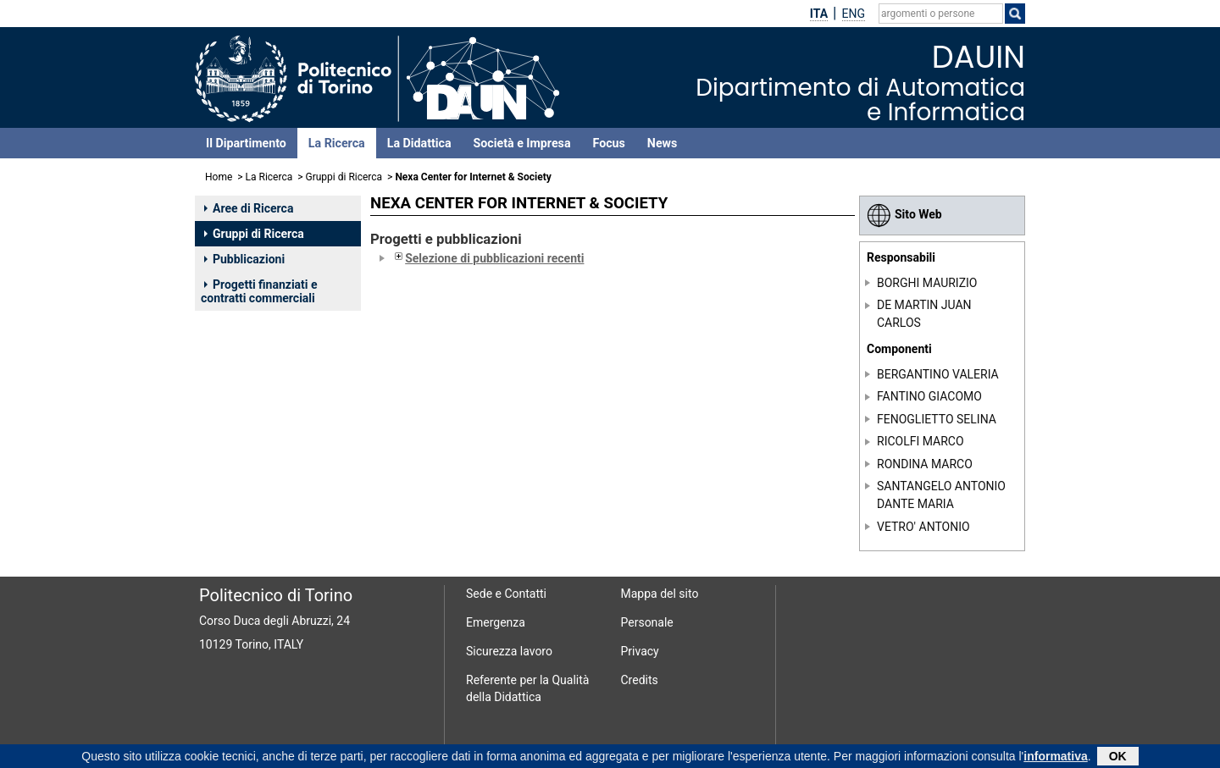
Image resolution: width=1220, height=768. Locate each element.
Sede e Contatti (506, 593)
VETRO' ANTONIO (923, 526)
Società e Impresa (522, 143)
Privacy (640, 651)
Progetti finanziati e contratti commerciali (259, 291)
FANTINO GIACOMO (929, 396)
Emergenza (495, 622)
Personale (647, 622)
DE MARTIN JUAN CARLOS (924, 313)
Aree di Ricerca (248, 208)
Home (218, 177)
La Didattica (419, 143)
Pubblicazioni (244, 259)
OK (1118, 757)
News (662, 143)
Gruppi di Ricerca (344, 177)
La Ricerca (336, 143)
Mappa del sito (660, 593)
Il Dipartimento (246, 143)
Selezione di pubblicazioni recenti (487, 258)
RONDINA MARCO (925, 464)
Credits (639, 680)
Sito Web (904, 214)
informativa (1055, 757)
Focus (609, 143)
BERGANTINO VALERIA (938, 374)
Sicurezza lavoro (509, 651)
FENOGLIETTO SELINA (936, 419)
